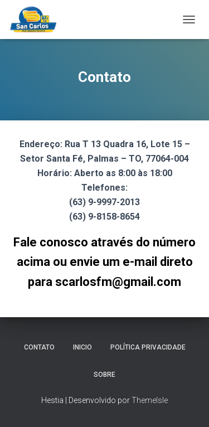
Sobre (104, 375)
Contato (39, 347)
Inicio (82, 347)
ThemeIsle (150, 400)
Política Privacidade (148, 347)
